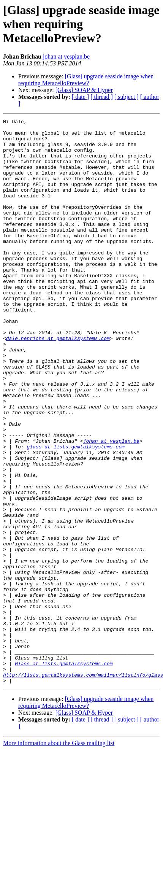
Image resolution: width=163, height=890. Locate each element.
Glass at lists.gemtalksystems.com (63, 772)
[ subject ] (126, 97)
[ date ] (80, 97)
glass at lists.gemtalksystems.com (75, 512)
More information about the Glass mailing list (58, 856)
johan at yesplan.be (66, 56)
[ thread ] (101, 97)
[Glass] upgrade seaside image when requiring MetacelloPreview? (86, 79)
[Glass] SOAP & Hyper (84, 90)
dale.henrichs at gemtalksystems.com (58, 382)
